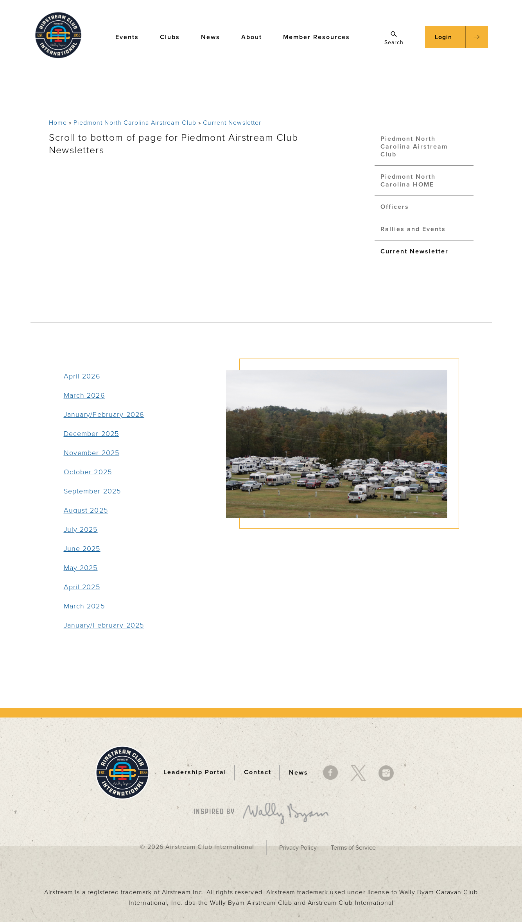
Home (58, 123)
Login (443, 37)
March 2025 (84, 606)
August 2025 (86, 510)
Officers (394, 207)
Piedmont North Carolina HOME (408, 180)
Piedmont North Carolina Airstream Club (135, 123)
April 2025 (82, 587)
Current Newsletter (232, 123)
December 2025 (91, 433)
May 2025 (81, 567)
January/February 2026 (104, 414)
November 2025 (92, 452)
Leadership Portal (194, 772)
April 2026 (82, 376)
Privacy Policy (298, 848)
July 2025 (81, 529)
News (214, 36)
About (255, 36)
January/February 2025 (104, 625)
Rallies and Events (413, 229)
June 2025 (82, 548)
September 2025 (92, 491)
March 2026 (84, 395)
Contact (257, 772)
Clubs (173, 36)
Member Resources (320, 36)
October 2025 (88, 472)
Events (130, 36)
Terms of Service (353, 848)
